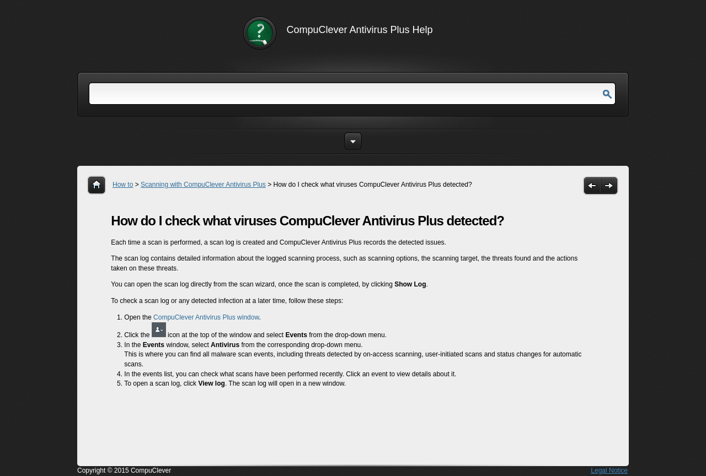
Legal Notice (609, 470)
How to (123, 184)
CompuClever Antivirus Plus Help (360, 29)
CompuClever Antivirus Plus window (206, 317)
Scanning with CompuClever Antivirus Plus (203, 184)
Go (607, 94)
